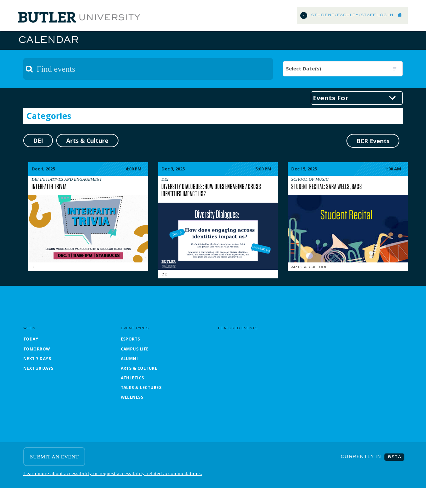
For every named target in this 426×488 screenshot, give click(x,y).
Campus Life (135, 349)
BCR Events (372, 141)
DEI (35, 267)
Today (30, 339)
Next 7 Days (37, 358)
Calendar (48, 40)
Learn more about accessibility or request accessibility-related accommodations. (112, 473)
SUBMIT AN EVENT (54, 456)
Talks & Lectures (141, 387)
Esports (130, 339)
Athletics (132, 378)
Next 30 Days (38, 368)
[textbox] (148, 69)
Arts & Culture (309, 267)
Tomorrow (36, 349)
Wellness (132, 397)
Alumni (129, 358)
